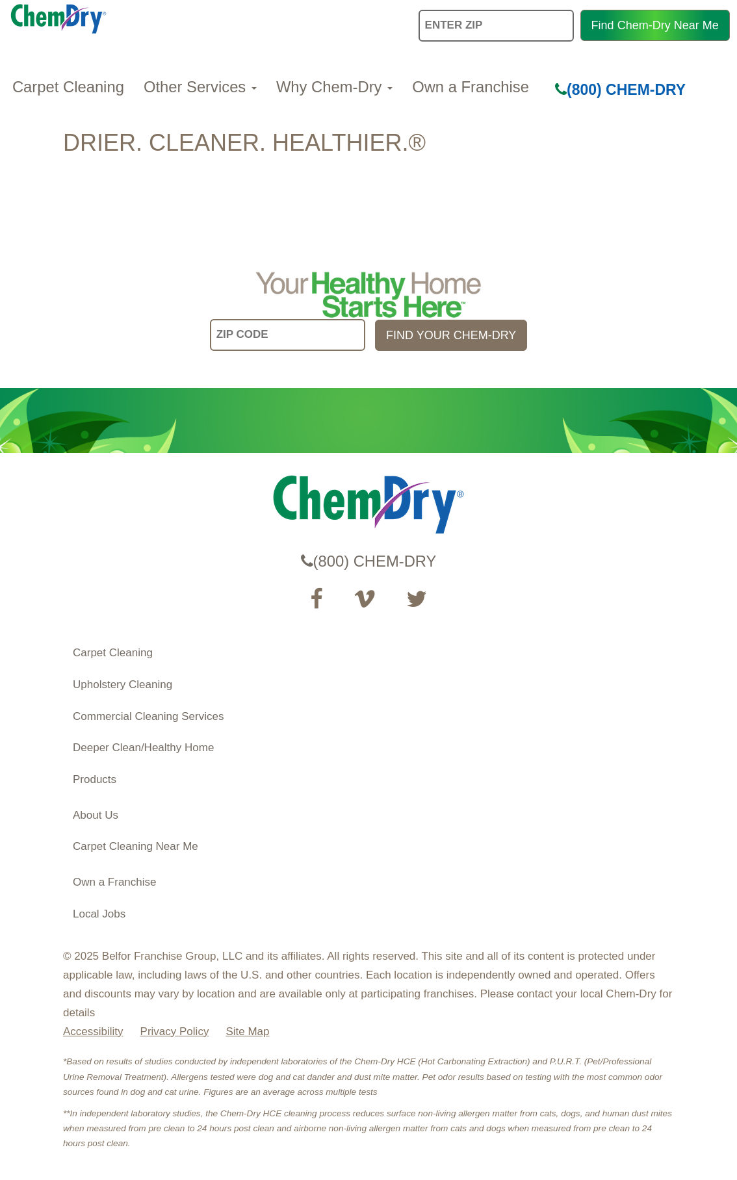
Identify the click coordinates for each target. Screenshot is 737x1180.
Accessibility (93, 1031)
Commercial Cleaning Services (148, 716)
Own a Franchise (470, 87)
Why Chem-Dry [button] (334, 87)
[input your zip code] (287, 335)
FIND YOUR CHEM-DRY (451, 335)
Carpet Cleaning (68, 87)
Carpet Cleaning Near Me (135, 846)
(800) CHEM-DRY (620, 89)
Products (94, 779)
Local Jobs (99, 914)
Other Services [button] (200, 87)
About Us (95, 815)
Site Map (247, 1031)
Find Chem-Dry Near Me (655, 25)
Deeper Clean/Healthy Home (143, 747)
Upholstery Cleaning (122, 684)
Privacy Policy (174, 1031)
